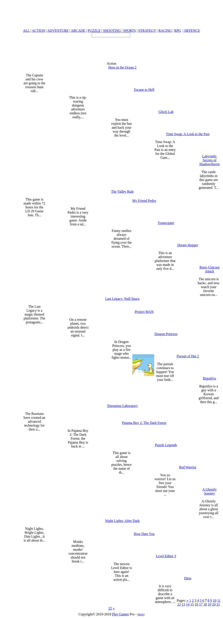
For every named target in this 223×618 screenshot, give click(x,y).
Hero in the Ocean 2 (122, 67)
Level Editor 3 (166, 556)
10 (214, 600)
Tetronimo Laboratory (122, 406)
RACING (165, 30)
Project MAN (144, 312)
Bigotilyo (209, 378)
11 (218, 600)
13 (183, 604)
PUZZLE (94, 30)
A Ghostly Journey (209, 491)
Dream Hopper (187, 245)
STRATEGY (147, 30)
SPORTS (129, 30)
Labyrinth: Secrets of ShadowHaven (209, 160)
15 (192, 604)
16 (196, 604)
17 (201, 604)
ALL (26, 30)
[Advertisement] (111, 47)
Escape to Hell (144, 89)
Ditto (187, 578)
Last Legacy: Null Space (122, 299)
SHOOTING (112, 30)
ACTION (38, 30)
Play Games (120, 614)
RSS (141, 614)
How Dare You (144, 534)
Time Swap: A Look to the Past (187, 134)
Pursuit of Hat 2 (188, 356)
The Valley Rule (122, 191)
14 (187, 604)
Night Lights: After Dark (122, 521)
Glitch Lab (166, 112)
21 (218, 604)
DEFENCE (192, 30)
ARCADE (78, 30)
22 (110, 608)
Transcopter (166, 223)
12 (179, 604)
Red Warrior (187, 467)
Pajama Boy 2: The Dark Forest (144, 423)
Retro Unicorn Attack (209, 269)
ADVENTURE (58, 30)
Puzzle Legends (166, 445)
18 (205, 604)
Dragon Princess (165, 334)
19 (209, 604)
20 (214, 604)
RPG (177, 30)
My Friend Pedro (144, 201)
